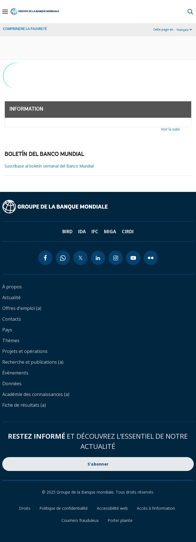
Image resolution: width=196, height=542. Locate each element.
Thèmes (11, 340)
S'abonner (98, 464)
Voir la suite (170, 129)
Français (183, 30)
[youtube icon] (133, 258)
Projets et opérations (25, 351)
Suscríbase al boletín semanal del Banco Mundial (49, 166)
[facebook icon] (45, 258)
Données (12, 383)
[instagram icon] (115, 258)
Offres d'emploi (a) (21, 308)
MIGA (110, 231)
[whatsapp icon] (63, 258)
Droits (24, 508)
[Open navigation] (5, 11)
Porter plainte (120, 520)
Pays (7, 330)
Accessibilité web (112, 508)
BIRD (67, 231)
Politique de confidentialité (63, 508)
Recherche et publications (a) (32, 362)
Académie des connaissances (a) (35, 394)
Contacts (11, 319)
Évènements (15, 373)
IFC (94, 231)
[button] (190, 11)
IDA (82, 231)
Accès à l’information (156, 508)
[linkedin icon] (98, 258)
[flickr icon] (151, 258)
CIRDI (128, 231)
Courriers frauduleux (80, 520)
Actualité (11, 297)
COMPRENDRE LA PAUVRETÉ (25, 28)
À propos (12, 287)
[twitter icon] (80, 258)
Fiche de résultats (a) (24, 405)
